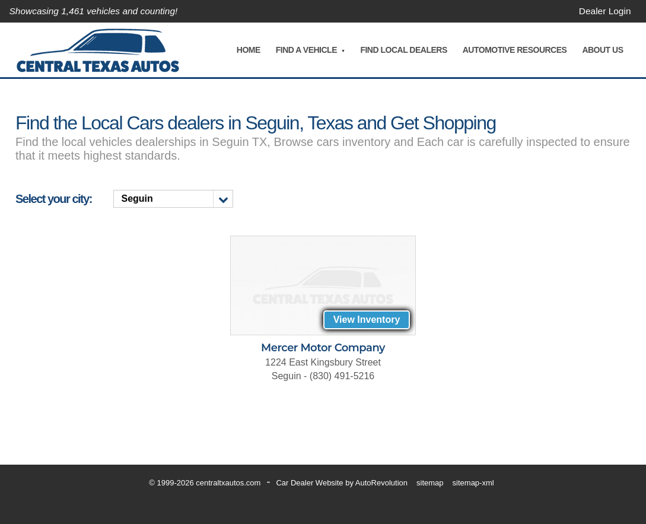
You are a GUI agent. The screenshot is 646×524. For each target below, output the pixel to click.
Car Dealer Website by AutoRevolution (342, 482)
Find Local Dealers (403, 50)
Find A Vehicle (305, 50)
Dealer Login (604, 11)
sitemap (430, 482)
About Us (602, 50)
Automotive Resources (514, 50)
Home (248, 50)
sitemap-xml (473, 482)
